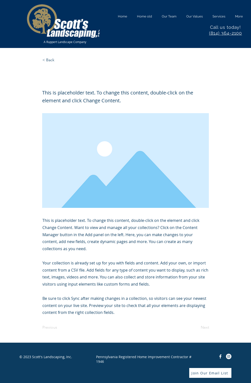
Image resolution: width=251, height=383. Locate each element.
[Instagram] (228, 356)
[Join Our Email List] (210, 373)
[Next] (197, 327)
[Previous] (58, 327)
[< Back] (58, 60)
